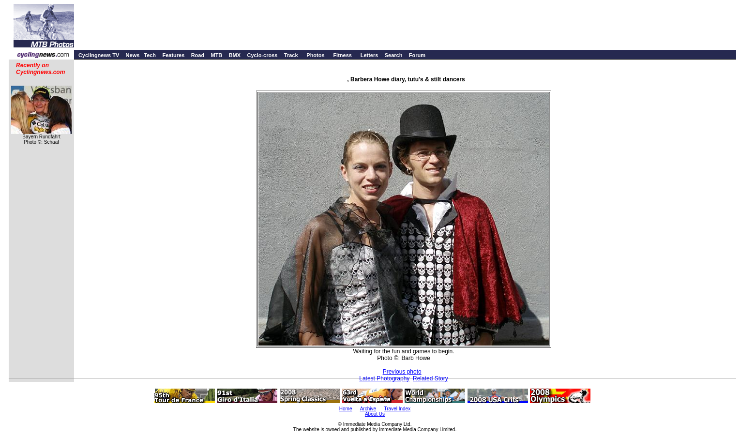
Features (173, 55)
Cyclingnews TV (98, 55)
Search (394, 55)
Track (291, 55)
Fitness (342, 55)
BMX (235, 55)
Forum (417, 55)
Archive (368, 408)
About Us (375, 414)
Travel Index (397, 408)
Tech (150, 55)
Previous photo (402, 371)
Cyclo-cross (262, 55)
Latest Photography (384, 378)
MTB (216, 55)
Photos (315, 55)
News (133, 55)
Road (198, 55)
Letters (369, 55)
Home (345, 408)
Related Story (430, 378)
